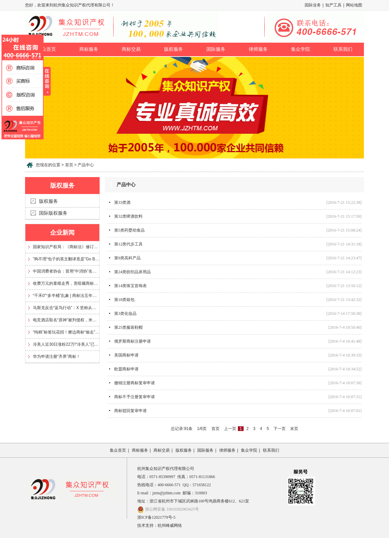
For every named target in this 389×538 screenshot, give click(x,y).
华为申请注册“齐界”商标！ (56, 356)
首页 (215, 428)
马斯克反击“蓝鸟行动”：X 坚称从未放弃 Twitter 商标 (66, 307)
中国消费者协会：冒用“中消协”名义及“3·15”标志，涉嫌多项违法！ (66, 271)
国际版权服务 (53, 213)
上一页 (230, 428)
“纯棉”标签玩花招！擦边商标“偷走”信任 (66, 332)
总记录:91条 (182, 428)
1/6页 (202, 428)
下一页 (279, 428)
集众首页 (118, 450)
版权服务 (173, 49)
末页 (294, 428)
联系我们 (342, 49)
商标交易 (131, 49)
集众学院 (300, 49)
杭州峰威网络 (170, 525)
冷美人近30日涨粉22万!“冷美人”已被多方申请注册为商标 (66, 344)
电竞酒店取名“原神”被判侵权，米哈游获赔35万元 (66, 320)
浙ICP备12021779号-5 (156, 517)
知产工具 (333, 5)
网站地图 (354, 5)
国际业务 (313, 5)
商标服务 (88, 49)
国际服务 (215, 49)
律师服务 (258, 49)
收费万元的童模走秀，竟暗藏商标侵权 (66, 283)
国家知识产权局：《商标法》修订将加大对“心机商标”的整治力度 (66, 246)
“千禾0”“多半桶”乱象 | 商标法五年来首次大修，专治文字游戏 (66, 295)
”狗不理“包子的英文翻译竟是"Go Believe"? (66, 259)
